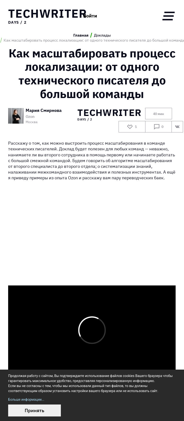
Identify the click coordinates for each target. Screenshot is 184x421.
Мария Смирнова (44, 110)
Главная (80, 35)
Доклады (102, 35)
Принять (34, 410)
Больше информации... (26, 399)
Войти (90, 15)
